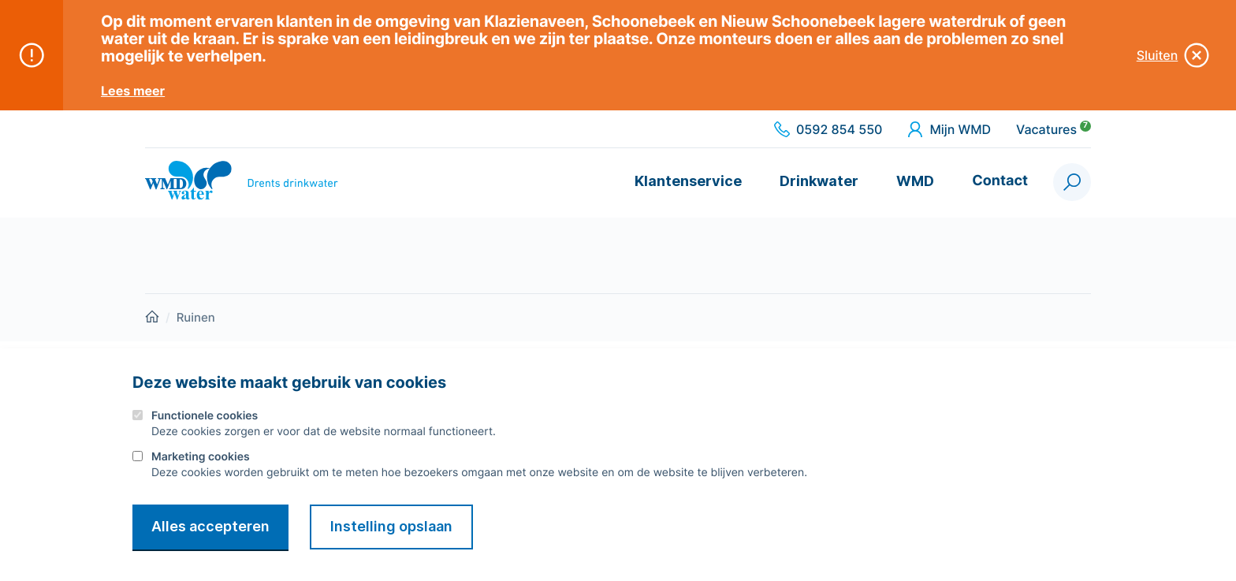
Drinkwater (819, 181)
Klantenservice (688, 181)
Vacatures (1053, 129)
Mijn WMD (949, 129)
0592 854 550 (828, 129)
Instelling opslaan (391, 526)
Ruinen (196, 317)
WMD (915, 181)
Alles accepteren (210, 526)
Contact (1000, 181)
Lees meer (133, 91)
